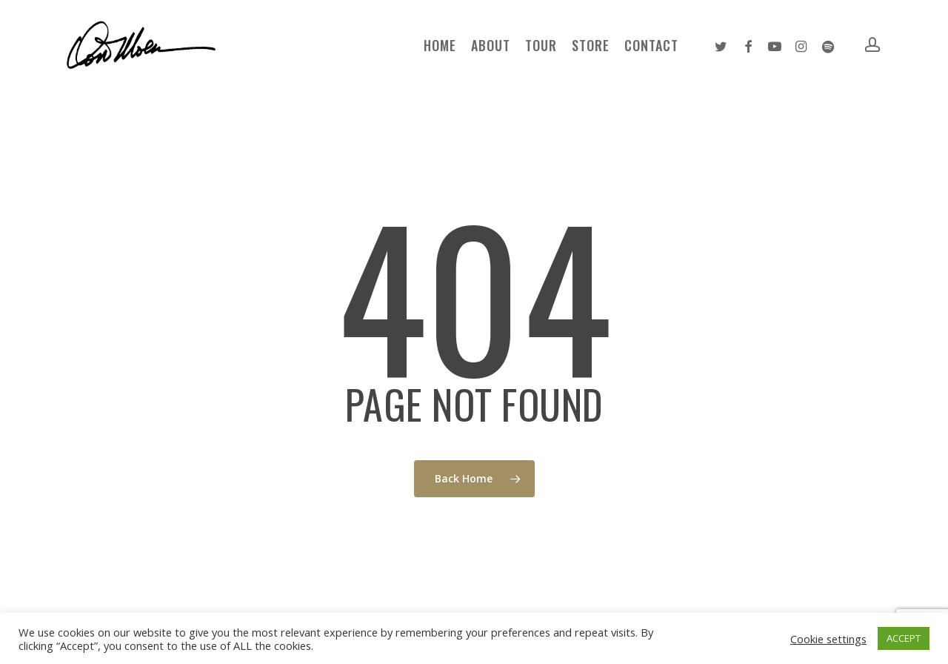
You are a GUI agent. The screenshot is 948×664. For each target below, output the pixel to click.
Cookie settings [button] (828, 638)
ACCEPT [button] (904, 638)
